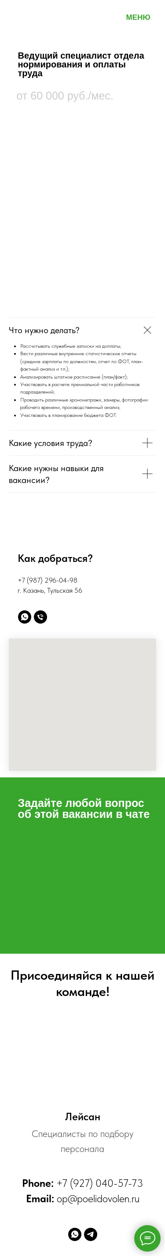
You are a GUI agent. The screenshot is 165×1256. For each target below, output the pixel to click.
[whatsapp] (74, 1234)
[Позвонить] (40, 617)
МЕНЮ (138, 17)
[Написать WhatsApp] (24, 617)
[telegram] (90, 1234)
